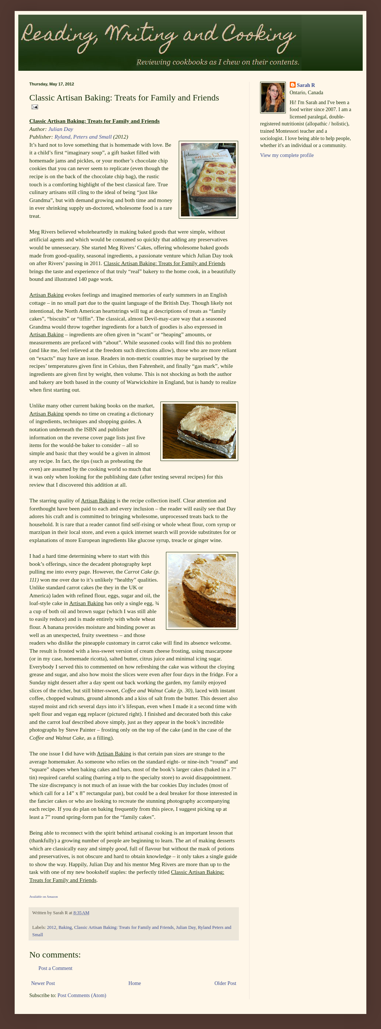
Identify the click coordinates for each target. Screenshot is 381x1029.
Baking (65, 927)
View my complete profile (287, 155)
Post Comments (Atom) (82, 995)
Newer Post (43, 983)
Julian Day (60, 129)
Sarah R (306, 85)
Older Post (226, 983)
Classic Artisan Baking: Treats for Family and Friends (124, 927)
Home (135, 983)
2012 (51, 927)
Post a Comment (55, 968)
